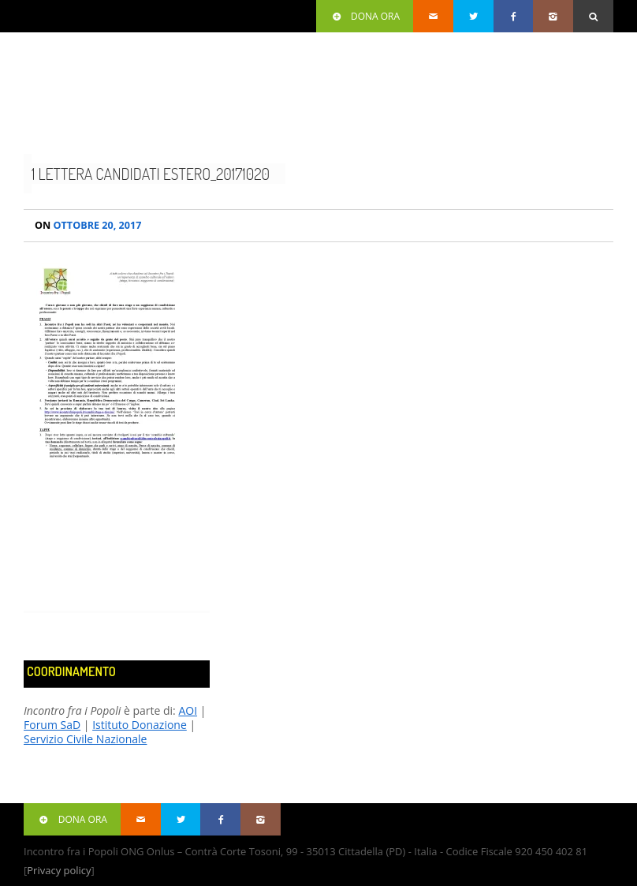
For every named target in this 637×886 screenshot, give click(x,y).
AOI (187, 710)
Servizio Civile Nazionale (85, 738)
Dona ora (365, 16)
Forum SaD (52, 724)
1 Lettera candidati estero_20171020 (151, 173)
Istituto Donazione (139, 724)
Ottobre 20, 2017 (88, 225)
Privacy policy (59, 870)
